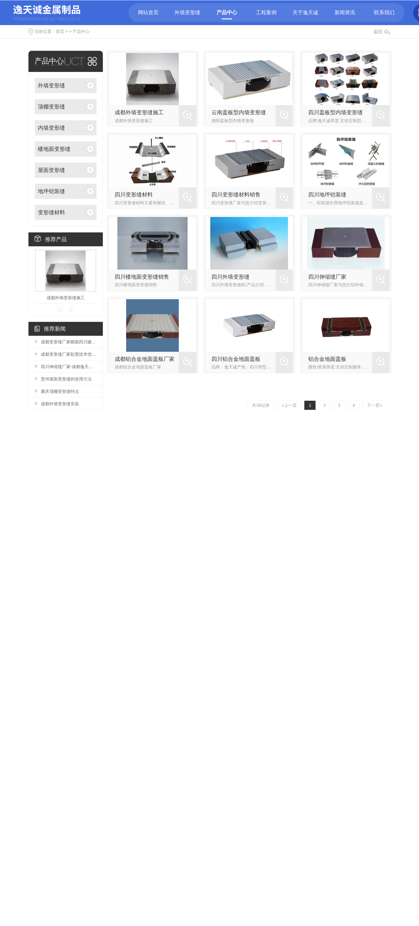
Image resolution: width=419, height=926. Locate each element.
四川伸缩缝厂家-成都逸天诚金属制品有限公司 (69, 366)
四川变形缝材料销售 (235, 195)
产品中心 (81, 31)
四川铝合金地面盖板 (235, 359)
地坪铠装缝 (51, 191)
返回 (381, 31)
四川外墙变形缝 (230, 277)
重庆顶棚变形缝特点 (60, 391)
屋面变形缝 (51, 170)
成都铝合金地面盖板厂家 (145, 359)
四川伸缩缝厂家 (327, 277)
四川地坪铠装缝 (327, 195)
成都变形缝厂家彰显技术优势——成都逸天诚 (69, 354)
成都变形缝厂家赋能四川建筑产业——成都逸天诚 (69, 341)
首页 (60, 31)
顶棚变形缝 (51, 107)
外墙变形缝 (51, 86)
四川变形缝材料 (134, 195)
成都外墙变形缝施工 (66, 297)
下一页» (374, 405)
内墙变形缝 (51, 128)
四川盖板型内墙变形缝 (335, 112)
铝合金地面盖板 (327, 359)
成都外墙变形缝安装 (60, 403)
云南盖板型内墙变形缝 (238, 112)
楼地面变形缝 (54, 149)
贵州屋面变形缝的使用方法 (66, 379)
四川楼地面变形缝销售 (142, 277)
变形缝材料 (51, 212)
